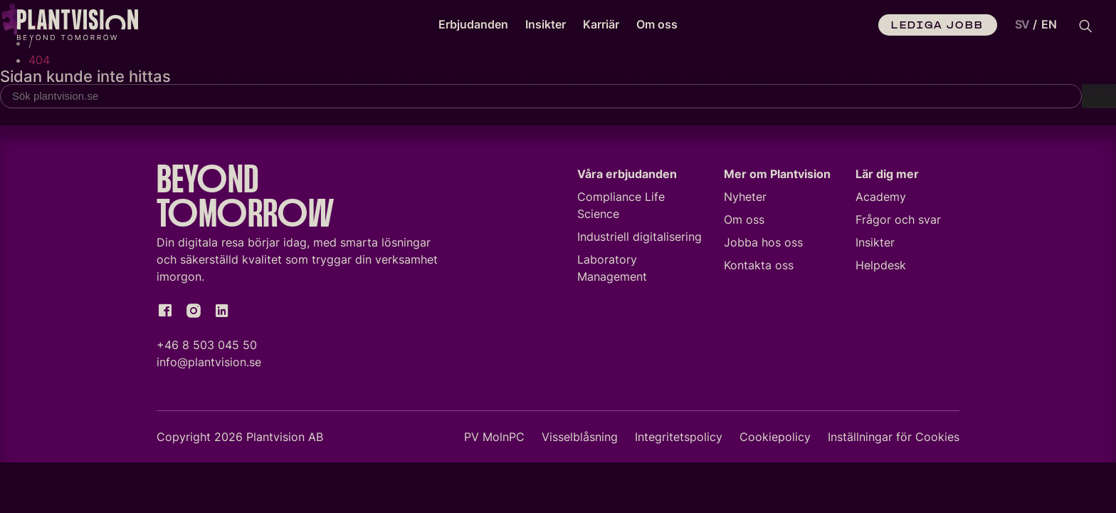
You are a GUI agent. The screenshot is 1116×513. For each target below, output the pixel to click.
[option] (1049, 25)
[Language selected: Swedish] (1032, 25)
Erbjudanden (473, 24)
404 (39, 60)
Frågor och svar (898, 222)
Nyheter (745, 199)
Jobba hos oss (763, 245)
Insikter (545, 24)
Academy (881, 199)
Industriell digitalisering (639, 239)
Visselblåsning (580, 439)
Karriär (601, 24)
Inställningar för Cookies (893, 439)
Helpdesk (881, 268)
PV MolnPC (494, 439)
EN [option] (1049, 24)
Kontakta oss (759, 268)
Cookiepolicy (775, 439)
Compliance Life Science (621, 208)
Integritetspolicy (678, 439)
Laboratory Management (612, 270)
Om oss (657, 24)
